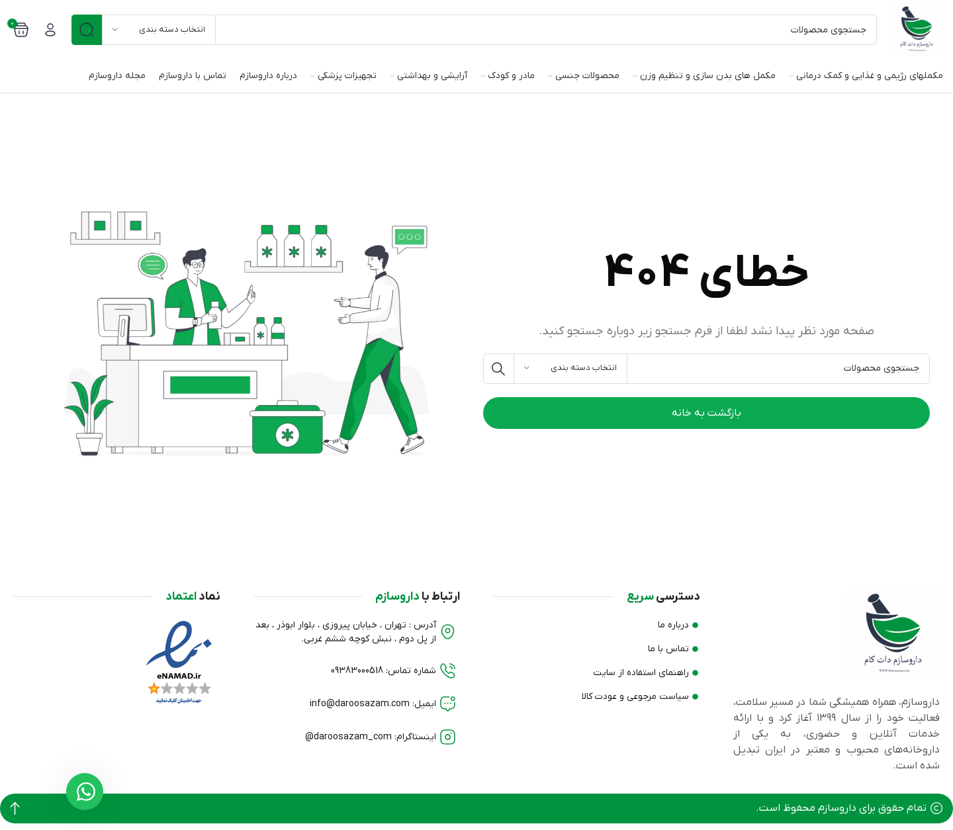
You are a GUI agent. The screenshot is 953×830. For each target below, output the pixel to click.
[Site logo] (916, 29)
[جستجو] (474, 30)
